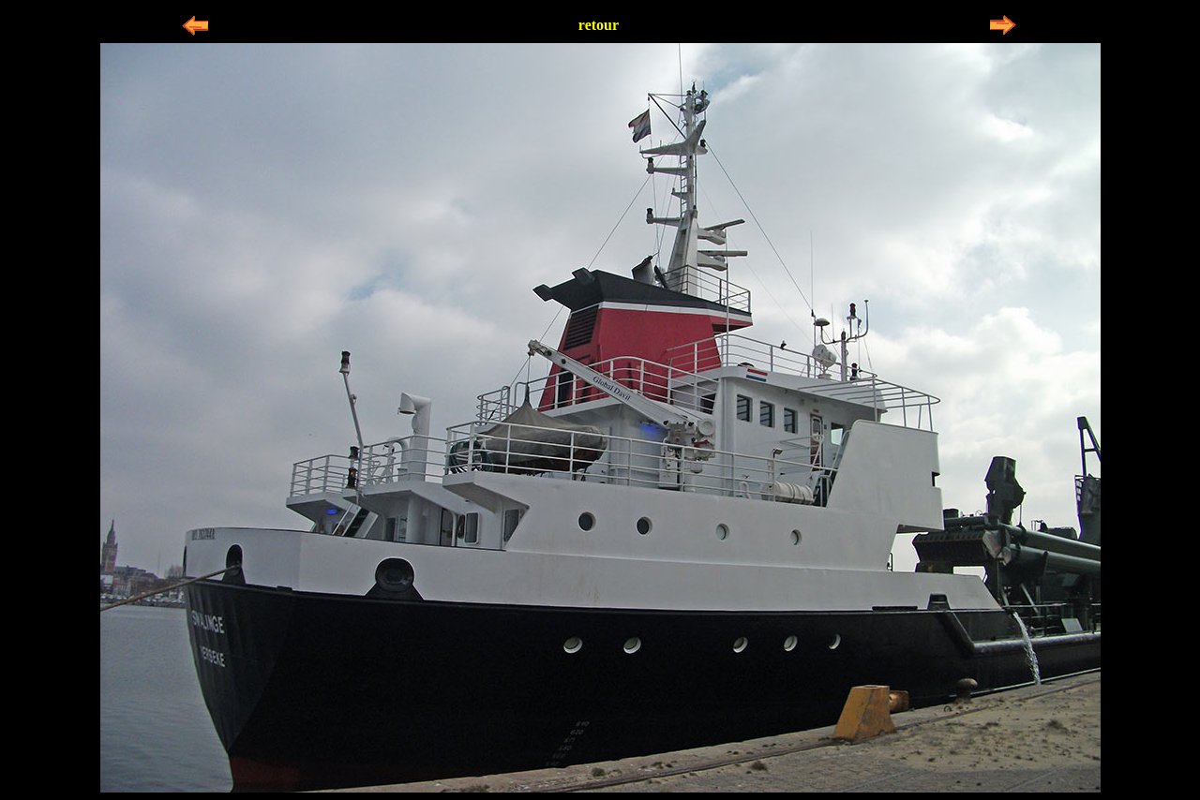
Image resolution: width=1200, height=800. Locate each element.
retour (598, 25)
